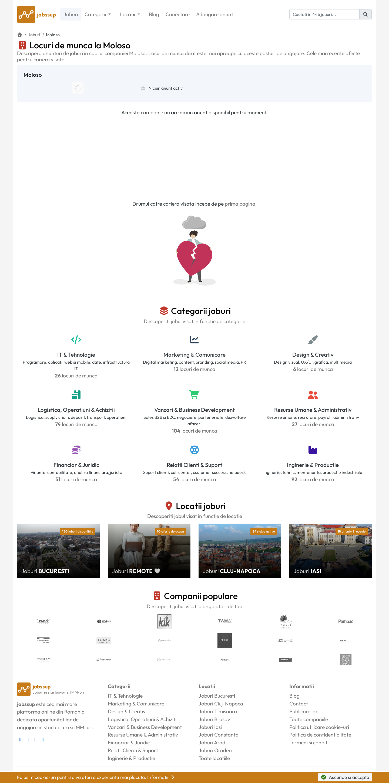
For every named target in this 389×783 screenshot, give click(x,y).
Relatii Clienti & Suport (194, 464)
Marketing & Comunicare (194, 354)
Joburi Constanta (219, 734)
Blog (154, 14)
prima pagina (240, 203)
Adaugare (214, 14)
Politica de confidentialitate (320, 734)
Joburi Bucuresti (217, 695)
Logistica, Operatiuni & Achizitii (76, 409)
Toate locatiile (214, 758)
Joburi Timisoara (218, 711)
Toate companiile (308, 719)
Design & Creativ (313, 354)
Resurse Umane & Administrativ (313, 409)
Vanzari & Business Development (194, 409)
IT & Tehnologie (76, 354)
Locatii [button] (128, 14)
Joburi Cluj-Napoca (221, 703)
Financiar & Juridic (76, 464)
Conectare (178, 14)
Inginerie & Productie (313, 464)
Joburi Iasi (210, 727)
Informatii (161, 777)
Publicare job (303, 711)
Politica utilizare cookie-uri (319, 727)
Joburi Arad (212, 742)
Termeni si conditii (309, 742)
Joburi (70, 14)
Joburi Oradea (215, 750)
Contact (298, 703)
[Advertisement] (194, 158)
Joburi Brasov (214, 719)
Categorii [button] (96, 14)
